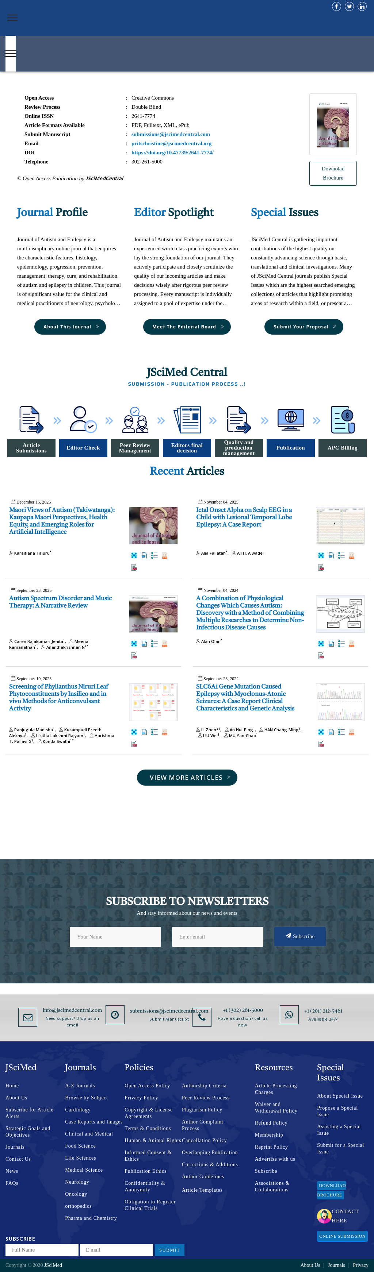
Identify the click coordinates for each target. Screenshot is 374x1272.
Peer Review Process (206, 1098)
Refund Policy (271, 1123)
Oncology (76, 1194)
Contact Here (338, 1216)
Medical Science (84, 1170)
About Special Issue (340, 1096)
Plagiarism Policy (202, 1110)
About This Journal (71, 327)
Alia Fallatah (212, 553)
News (11, 1171)
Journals (14, 1147)
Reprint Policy (271, 1147)
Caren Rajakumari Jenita (37, 641)
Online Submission (342, 1236)
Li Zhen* (208, 729)
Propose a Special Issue (337, 1111)
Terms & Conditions (148, 1128)
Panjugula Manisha (32, 729)
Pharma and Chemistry (91, 1218)
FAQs (11, 1183)
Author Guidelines (203, 1176)
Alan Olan (209, 641)
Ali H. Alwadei (247, 553)
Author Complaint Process (202, 1125)
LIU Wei (208, 735)
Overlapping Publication (210, 1152)
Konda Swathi (55, 741)
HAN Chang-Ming (279, 729)
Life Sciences (80, 1158)
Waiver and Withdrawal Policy (276, 1108)
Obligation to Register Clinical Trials (150, 1205)
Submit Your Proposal (305, 327)
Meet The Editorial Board (188, 327)
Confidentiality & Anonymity (145, 1186)
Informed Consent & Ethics (148, 1156)
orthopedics (78, 1206)
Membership (269, 1135)
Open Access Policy (147, 1085)
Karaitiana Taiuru (30, 553)
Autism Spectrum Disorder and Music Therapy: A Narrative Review (60, 602)
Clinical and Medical (89, 1134)
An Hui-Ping (239, 729)
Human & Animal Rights (153, 1140)
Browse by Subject (86, 1098)
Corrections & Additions (210, 1164)
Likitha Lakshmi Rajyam (57, 735)
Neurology (77, 1182)
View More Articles (190, 777)
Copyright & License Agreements (149, 1113)
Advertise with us (275, 1159)
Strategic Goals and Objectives (27, 1132)
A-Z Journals (80, 1085)
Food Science (80, 1146)
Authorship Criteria (204, 1085)
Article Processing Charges (276, 1089)
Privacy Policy (141, 1098)
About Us (16, 1098)
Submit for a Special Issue (340, 1148)
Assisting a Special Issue (339, 1130)
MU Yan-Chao (240, 735)
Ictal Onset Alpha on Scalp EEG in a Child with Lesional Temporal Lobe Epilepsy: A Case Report (244, 517)
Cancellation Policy (204, 1140)
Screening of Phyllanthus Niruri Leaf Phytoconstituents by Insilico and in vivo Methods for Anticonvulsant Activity (58, 698)
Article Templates (202, 1190)
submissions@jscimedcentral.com (169, 1011)
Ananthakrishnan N (63, 647)
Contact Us (18, 1159)
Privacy (361, 1265)
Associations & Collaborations (272, 1186)
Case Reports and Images (94, 1122)
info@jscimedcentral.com (72, 1010)
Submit (169, 1250)
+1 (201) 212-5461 (323, 1011)
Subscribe (300, 936)
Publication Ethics (146, 1171)
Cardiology (78, 1110)
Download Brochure (331, 1190)
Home (12, 1085)
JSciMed (53, 1265)
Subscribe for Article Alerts (29, 1113)
